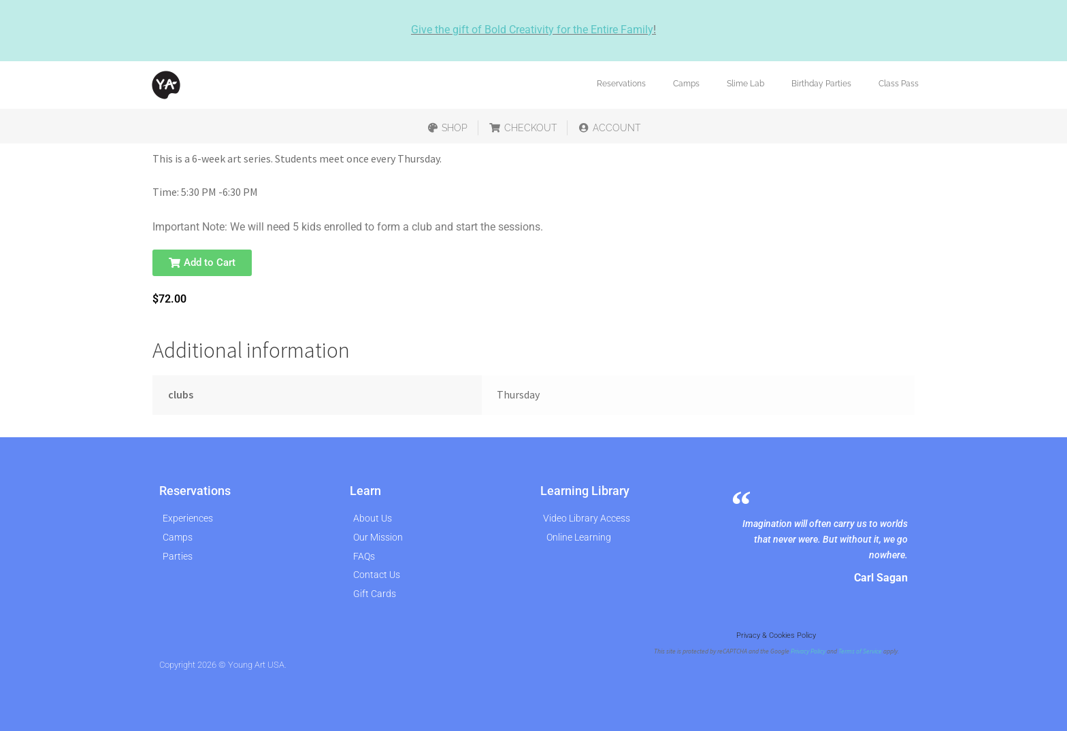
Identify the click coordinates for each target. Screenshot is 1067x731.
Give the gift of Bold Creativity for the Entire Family (532, 29)
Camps (686, 83)
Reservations (621, 83)
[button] (202, 263)
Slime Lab (745, 83)
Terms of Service (860, 651)
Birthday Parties (821, 83)
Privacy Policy (808, 651)
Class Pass (899, 83)
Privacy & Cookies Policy (776, 635)
